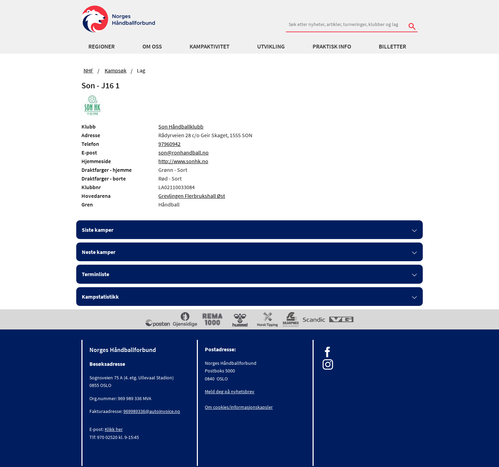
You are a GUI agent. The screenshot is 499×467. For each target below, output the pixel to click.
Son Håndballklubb (180, 126)
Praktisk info (332, 46)
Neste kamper (98, 251)
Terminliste (95, 274)
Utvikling (271, 46)
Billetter (392, 46)
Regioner (101, 46)
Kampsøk (115, 70)
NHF (88, 70)
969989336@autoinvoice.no (151, 411)
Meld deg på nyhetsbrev (229, 391)
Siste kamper (97, 229)
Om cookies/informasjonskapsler (239, 407)
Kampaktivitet (209, 46)
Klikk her (114, 429)
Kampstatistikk (100, 296)
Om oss (152, 46)
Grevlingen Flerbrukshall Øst (191, 195)
